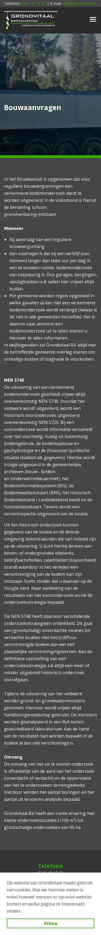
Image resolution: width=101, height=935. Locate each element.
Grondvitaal (31, 20)
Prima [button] (50, 923)
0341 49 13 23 (33, 3)
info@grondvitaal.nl (78, 3)
